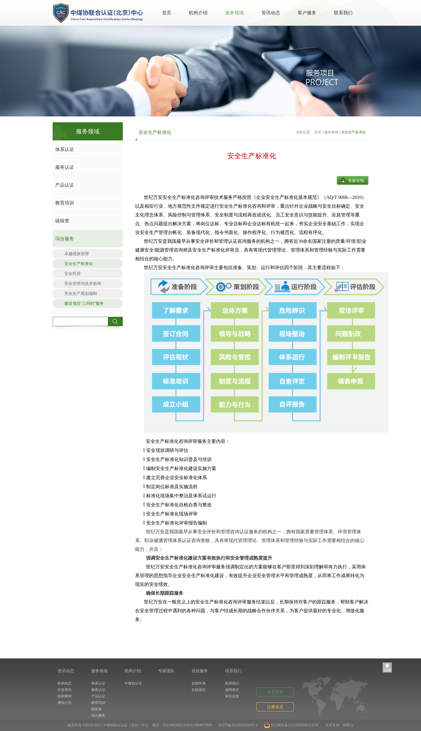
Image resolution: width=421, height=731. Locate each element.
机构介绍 (198, 12)
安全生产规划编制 (80, 293)
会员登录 (275, 691)
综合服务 (64, 238)
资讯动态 (270, 12)
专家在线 (356, 180)
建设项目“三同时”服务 (84, 303)
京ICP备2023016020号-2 (237, 725)
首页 (166, 12)
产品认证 (64, 185)
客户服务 (307, 12)
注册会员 (275, 706)
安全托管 (72, 273)
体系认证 (64, 149)
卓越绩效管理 (76, 253)
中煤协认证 (133, 683)
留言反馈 (232, 696)
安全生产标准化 (78, 263)
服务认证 (64, 167)
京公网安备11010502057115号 (294, 725)
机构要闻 (65, 696)
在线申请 (198, 683)
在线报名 (198, 690)
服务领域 (234, 12)
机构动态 (65, 683)
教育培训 (64, 202)
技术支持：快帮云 (339, 725)
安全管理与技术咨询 (82, 283)
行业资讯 (65, 690)
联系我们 (343, 12)
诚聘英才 (232, 690)
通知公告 (65, 703)
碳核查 (62, 220)
